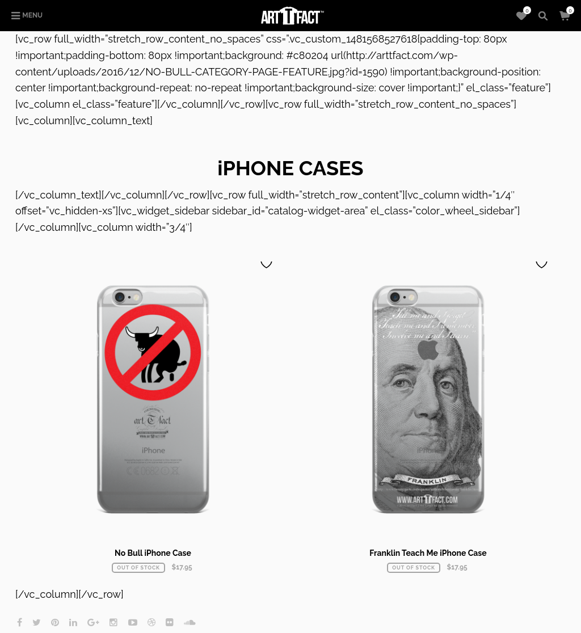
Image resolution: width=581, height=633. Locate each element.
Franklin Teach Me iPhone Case (427, 553)
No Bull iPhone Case (153, 553)
